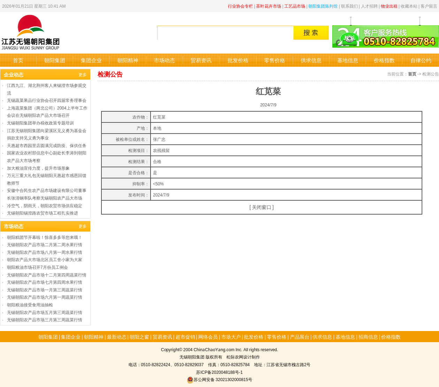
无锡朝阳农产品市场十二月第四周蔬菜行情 (46, 274)
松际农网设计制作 (243, 357)
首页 (18, 60)
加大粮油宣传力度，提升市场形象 (38, 168)
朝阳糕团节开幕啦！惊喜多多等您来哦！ (44, 237)
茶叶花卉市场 (268, 6)
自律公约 (420, 60)
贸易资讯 (201, 60)
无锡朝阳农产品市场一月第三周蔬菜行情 (44, 289)
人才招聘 (369, 6)
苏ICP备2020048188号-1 (219, 372)
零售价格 (274, 60)
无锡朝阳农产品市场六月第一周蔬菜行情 (44, 297)
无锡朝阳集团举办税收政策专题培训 (40, 123)
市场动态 (164, 60)
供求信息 (311, 60)
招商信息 (368, 336)
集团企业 (91, 60)
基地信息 (347, 60)
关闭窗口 (261, 206)
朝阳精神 (127, 60)
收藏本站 (409, 6)
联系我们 (349, 6)
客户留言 (429, 6)
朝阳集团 (54, 60)
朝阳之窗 (139, 336)
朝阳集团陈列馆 (323, 6)
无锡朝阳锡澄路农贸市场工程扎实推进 (42, 213)
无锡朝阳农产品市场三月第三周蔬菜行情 (44, 319)
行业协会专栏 (240, 6)
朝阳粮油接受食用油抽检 (30, 304)
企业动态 (13, 74)
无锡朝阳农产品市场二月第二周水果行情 (44, 244)
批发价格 (238, 60)
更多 (82, 74)
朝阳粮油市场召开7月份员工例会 (37, 267)
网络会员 (208, 336)
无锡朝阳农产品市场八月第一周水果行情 (44, 252)
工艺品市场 (294, 6)
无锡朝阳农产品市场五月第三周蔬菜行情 (44, 312)
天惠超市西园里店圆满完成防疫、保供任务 (46, 145)
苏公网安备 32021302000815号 (219, 379)
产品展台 (299, 336)
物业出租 (389, 6)
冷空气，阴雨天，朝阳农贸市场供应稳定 (44, 205)
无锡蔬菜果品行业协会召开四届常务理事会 (46, 100)
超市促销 (185, 336)
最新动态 (116, 336)
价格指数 (384, 60)
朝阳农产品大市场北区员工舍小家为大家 (44, 259)
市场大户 (231, 336)
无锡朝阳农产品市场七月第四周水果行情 (44, 282)
